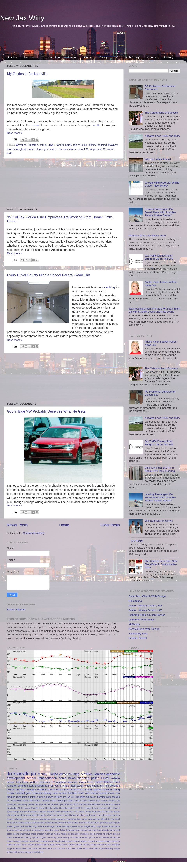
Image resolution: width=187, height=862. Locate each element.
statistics (108, 782)
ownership (51, 837)
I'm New (29, 57)
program (45, 841)
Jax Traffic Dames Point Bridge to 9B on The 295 (159, 257)
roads (72, 149)
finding (75, 822)
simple (79, 844)
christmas (11, 804)
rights (9, 844)
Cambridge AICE (15, 808)
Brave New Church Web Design (147, 596)
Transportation (50, 57)
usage (117, 848)
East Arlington (64, 144)
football (20, 793)
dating (116, 789)
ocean (60, 800)
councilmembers (73, 819)
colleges (18, 819)
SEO (72, 811)
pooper (17, 841)
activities (21, 144)
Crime (88, 57)
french (37, 800)
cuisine (96, 819)
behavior (74, 815)
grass (16, 826)
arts (56, 815)
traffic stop (82, 848)
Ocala (58, 811)
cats (118, 800)
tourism (63, 793)
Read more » (14, 132)
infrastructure (38, 830)
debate (31, 804)
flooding (101, 797)
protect (52, 841)
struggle (116, 844)
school (81, 149)
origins (43, 837)
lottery (23, 834)
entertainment (38, 822)
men (106, 785)
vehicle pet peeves (15, 852)
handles (29, 826)
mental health (60, 834)
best (86, 815)
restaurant (21, 797)
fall (44, 804)
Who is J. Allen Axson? (158, 159)
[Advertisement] (93, 43)
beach (60, 789)
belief (81, 815)
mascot (40, 834)
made (33, 834)
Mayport (113, 144)
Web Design (132, 57)
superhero (68, 804)
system (18, 848)
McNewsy (134, 624)
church (88, 789)
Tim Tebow (115, 811)
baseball (103, 793)
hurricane (38, 793)
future (96, 822)
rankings (20, 789)
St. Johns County (83, 811)
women (51, 789)
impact (105, 826)
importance (114, 826)
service (71, 844)
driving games (24, 822)
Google (87, 808)
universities (93, 848)
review (68, 789)
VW (8, 815)
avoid (67, 815)
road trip (17, 844)
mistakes (84, 834)
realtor (97, 125)
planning (41, 149)
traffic (10, 153)
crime (43, 144)
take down (27, 848)
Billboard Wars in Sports (159, 520)
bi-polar (92, 815)
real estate (61, 841)
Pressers (65, 811)
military (57, 797)
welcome (29, 852)
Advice (107, 804)
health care (84, 793)
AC (8, 800)
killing (62, 830)
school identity (34, 844)
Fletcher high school (97, 800)
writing (22, 785)
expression (61, 822)
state (109, 844)
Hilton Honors (113, 808)
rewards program (112, 841)
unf (64, 797)
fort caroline (80, 144)
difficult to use (107, 819)
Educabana (135, 600)
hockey (45, 800)
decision (39, 804)
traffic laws (71, 848)
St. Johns (108, 149)
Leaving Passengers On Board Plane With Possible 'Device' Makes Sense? (160, 212)
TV (116, 57)
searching (109, 287)
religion (84, 841)
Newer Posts (17, 525)
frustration (88, 822)
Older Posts (110, 525)
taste (35, 848)
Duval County (80, 800)
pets (108, 797)
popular (24, 841)
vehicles (99, 774)
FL (82, 808)
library (48, 793)
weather (41, 789)
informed (27, 830)
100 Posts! (137, 540)
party (59, 837)
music (111, 793)
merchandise (73, 834)
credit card (87, 819)
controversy (22, 804)
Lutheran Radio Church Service (147, 614)
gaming (112, 822)
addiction (36, 815)
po (65, 800)
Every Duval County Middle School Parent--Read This (49, 275)
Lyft (68, 797)
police (95, 778)
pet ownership (102, 837)
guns (28, 793)
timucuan (61, 848)
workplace (38, 852)
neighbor (21, 149)
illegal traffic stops (92, 826)
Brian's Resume (16, 609)
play (118, 837)
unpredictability (106, 848)
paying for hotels (70, 837)
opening (27, 837)
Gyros (95, 808)
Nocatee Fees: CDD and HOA (162, 135)
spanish (116, 797)
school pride (48, 844)
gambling (104, 822)
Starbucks (96, 811)
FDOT (77, 808)
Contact (152, 57)
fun (101, 785)
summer (32, 797)
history (92, 144)
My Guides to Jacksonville (27, 74)
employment (91, 785)
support (10, 848)
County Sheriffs (31, 808)
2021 (76, 804)
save (24, 844)
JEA (118, 793)
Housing (72, 57)
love (28, 834)
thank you (51, 848)
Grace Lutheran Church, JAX (145, 605)
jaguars (97, 789)
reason (70, 841)
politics (34, 782)
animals (41, 797)
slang (93, 844)
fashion (11, 793)
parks (31, 149)
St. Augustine (94, 149)
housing (102, 144)
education (91, 797)
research (52, 149)
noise (53, 800)
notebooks (18, 837)
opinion (35, 837)
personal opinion (87, 837)
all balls (49, 815)
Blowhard (115, 804)
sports (82, 782)
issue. (56, 830)
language (70, 830)
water (80, 785)
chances (116, 815)
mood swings (96, 834)
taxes (90, 782)
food (81, 822)
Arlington (33, 144)
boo (98, 815)
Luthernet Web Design (142, 619)
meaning (49, 834)
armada (111, 800)
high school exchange (43, 826)
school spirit (61, 844)
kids (18, 782)
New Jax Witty (22, 18)
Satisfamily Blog (138, 633)
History (168, 57)
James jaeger (13, 811)
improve (10, 830)
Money (103, 57)
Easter (71, 808)
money (11, 149)
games (49, 797)
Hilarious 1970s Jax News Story (147, 235)
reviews (63, 149)
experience (50, 822)
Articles (12, 57)
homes (58, 826)
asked (61, 815)
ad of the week (24, 815)
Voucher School (138, 638)
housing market (69, 826)
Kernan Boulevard (28, 811)
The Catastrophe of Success (161, 112)
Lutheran (42, 811)
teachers (42, 848)
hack (22, 826)
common (35, 819)
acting (14, 815)
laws (90, 830)
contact (36, 125)
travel (73, 785)
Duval (50, 144)
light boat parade (101, 830)
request (91, 841)
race (55, 793)
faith (69, 822)
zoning (94, 793)
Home (64, 525)
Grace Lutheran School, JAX (145, 610)
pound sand (34, 841)
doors (14, 822)
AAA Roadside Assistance (91, 804)
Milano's (50, 811)
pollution (107, 789)
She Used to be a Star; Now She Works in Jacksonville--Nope (161, 564)
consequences (58, 819)
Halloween (16, 800)
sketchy (86, 844)
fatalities (72, 793)
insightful (49, 830)
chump (10, 819)
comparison (45, 819)
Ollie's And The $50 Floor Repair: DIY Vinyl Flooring (160, 469)
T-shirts (105, 811)
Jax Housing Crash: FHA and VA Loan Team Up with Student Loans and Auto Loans (154, 310)
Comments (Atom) (33, 533)
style (61, 804)
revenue (99, 841)
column (26, 819)
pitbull (112, 837)
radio (70, 800)
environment (42, 785)
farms (26, 800)
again (43, 815)
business (78, 789)
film (32, 800)
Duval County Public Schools (53, 808)
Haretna (102, 808)
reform (77, 841)
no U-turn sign (109, 834)
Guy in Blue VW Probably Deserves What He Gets (46, 411)
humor (81, 826)
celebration (106, 815)
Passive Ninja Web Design (144, 628)
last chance (81, 830)
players (10, 841)
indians (18, 830)
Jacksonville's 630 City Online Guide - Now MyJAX (162, 184)
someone (101, 844)
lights (112, 830)
